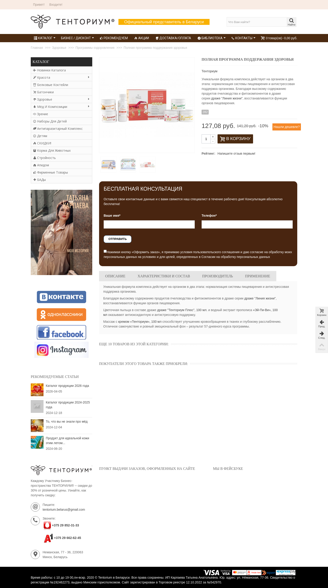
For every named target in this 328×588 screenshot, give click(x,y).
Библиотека (211, 38)
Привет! (39, 4)
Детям (40, 136)
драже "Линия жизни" (227, 98)
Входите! (55, 4)
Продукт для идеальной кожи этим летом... (67, 440)
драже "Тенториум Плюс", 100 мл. (182, 310)
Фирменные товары (50, 172)
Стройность (44, 158)
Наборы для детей (50, 121)
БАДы (39, 179)
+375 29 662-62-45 (62, 538)
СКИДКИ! (42, 143)
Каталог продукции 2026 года (67, 386)
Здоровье (61, 99)
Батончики (43, 92)
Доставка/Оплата (173, 38)
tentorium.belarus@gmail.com (64, 509)
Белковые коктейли (50, 85)
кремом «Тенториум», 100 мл (139, 321)
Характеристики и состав (164, 276)
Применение (257, 276)
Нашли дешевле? (287, 127)
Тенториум (209, 71)
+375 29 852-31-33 (65, 525)
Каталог (45, 38)
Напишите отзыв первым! (236, 153)
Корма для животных (52, 150)
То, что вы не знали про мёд (66, 421)
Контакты (243, 38)
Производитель (217, 276)
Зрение (40, 114)
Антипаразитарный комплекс (58, 128)
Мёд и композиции (61, 106)
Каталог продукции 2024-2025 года (68, 405)
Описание (115, 276)
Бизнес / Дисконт (77, 38)
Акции (141, 38)
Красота (61, 77)
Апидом (41, 165)
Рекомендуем (114, 38)
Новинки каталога (49, 70)
